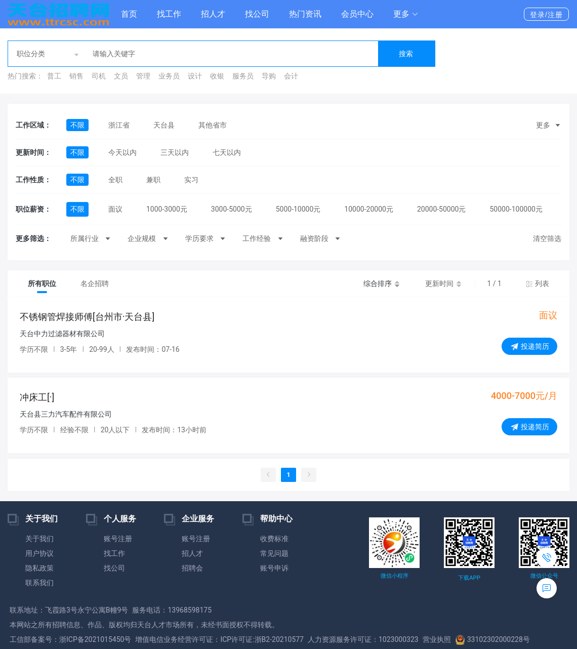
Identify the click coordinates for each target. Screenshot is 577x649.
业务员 (169, 76)
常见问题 (274, 553)
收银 (217, 76)
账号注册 (118, 539)
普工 (54, 76)
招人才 (213, 14)
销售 (76, 76)
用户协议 (39, 553)
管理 (143, 76)
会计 (291, 76)
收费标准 (274, 539)
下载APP (469, 578)
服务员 (243, 76)
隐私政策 (39, 568)
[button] (406, 14)
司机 (99, 76)
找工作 (169, 14)
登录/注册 (546, 15)
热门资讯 (305, 14)
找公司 (257, 14)
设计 (195, 76)
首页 (129, 14)
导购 (269, 76)
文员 (121, 76)
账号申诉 (274, 568)
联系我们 (39, 583)
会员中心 (357, 14)
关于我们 (39, 539)
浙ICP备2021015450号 (95, 639)
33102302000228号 (492, 639)
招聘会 (192, 568)
